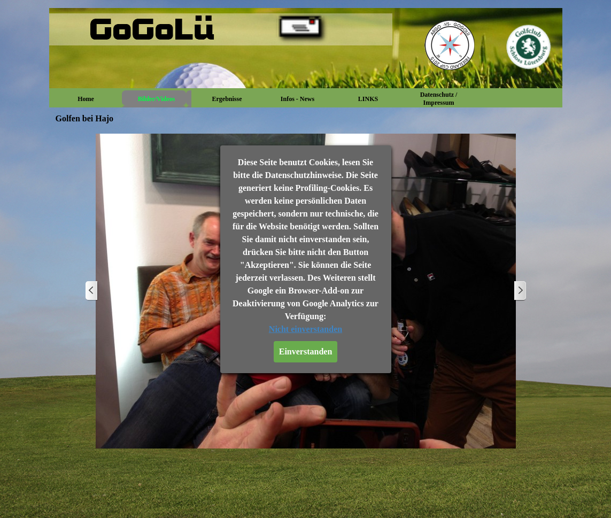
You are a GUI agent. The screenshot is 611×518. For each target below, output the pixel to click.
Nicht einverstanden (305, 329)
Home (86, 99)
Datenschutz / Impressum (439, 98)
